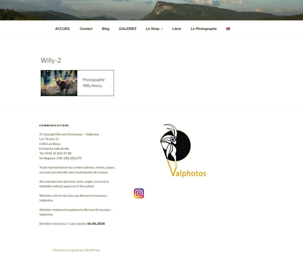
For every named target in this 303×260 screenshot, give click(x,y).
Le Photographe (204, 29)
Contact (86, 29)
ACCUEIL (62, 29)
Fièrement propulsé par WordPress (76, 250)
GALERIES (128, 29)
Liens (176, 29)
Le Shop (155, 29)
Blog (106, 29)
